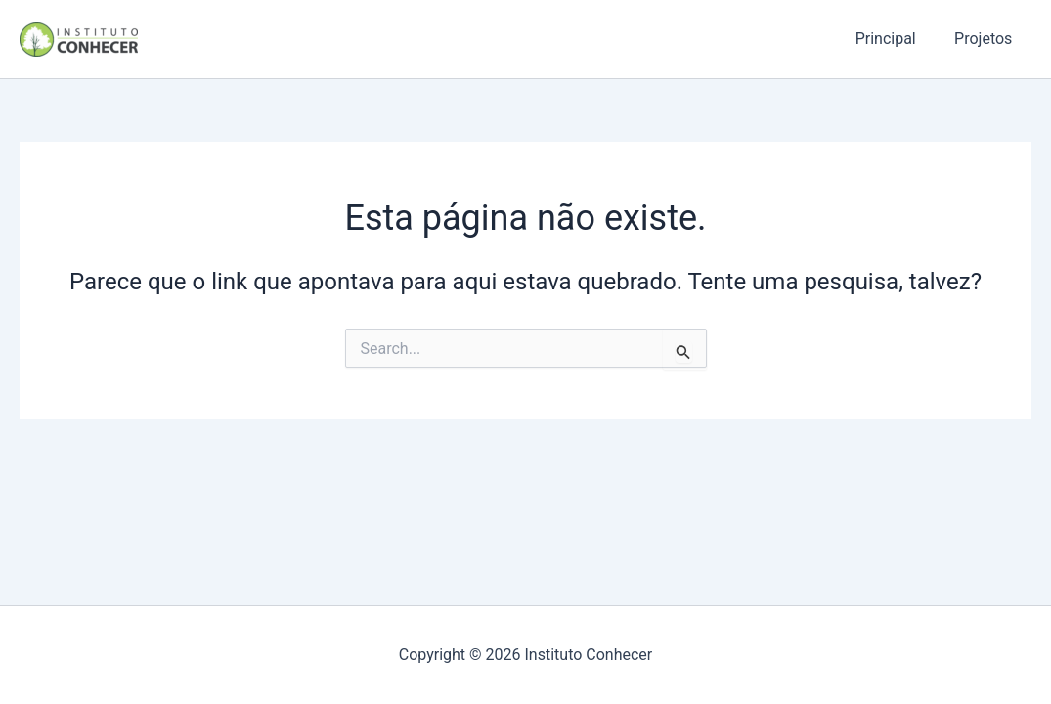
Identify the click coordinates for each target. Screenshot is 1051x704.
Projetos (987, 38)
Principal (896, 38)
